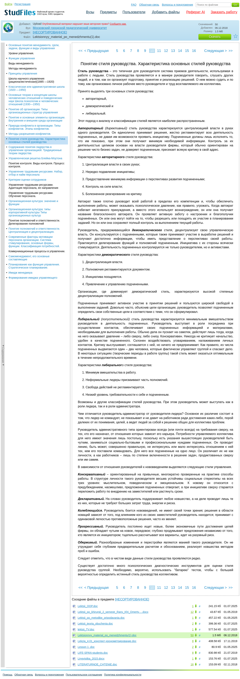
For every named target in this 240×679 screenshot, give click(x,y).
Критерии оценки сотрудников (27, 91)
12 (166, 51)
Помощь (7, 674)
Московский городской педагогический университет (70, 28)
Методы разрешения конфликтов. (30, 45)
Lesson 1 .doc (86, 646)
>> (231, 51)
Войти (8, 4)
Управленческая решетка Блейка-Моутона (35, 70)
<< (80, 51)
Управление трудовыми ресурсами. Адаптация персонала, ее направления (33, 98)
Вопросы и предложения (177, 4)
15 (187, 51)
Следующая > (215, 51)
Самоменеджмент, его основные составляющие (29, 170)
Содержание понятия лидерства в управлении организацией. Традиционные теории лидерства (35, 62)
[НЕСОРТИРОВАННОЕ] (50, 32)
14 (180, 51)
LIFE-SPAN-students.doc (93, 652)
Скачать (215, 36)
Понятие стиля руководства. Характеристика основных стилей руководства (37, 52)
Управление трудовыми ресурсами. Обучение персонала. (31, 106)
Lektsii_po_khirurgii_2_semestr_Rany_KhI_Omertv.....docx (113, 611)
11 (159, 51)
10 (152, 51)
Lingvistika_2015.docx (91, 658)
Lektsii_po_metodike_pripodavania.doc (101, 617)
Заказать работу (224, 12)
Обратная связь (149, 4)
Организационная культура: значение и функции (33, 115)
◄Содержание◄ (3, 111)
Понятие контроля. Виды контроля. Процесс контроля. (36, 77)
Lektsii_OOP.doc (88, 606)
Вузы (90, 12)
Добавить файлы (166, 12)
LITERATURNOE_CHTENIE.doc (97, 664)
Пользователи (134, 12)
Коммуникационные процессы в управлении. (37, 163)
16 (194, 51)
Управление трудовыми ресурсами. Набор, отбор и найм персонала (36, 85)
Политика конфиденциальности (122, 674)
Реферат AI (195, 12)
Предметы (108, 12)
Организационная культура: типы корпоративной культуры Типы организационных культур (29, 124)
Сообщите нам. (118, 24)
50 (192, 635)
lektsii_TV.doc (86, 629)
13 (173, 51)
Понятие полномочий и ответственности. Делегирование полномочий (34, 134)
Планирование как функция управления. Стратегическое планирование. (34, 178)
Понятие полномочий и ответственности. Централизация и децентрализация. (34, 142)
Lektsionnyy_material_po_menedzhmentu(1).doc (107, 635)
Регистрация (22, 4)
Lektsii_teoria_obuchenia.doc (95, 623)
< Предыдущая (96, 51)
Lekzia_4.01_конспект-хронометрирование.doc (107, 641)
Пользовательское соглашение (84, 674)
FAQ (134, 4)
